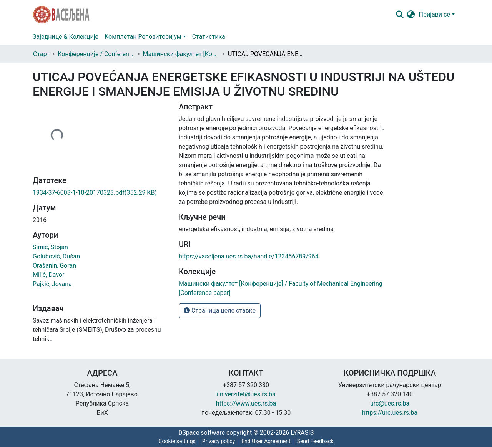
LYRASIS (302, 432)
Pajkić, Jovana (52, 284)
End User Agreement (265, 441)
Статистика (208, 36)
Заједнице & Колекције (65, 36)
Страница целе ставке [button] (220, 310)
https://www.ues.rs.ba (246, 403)
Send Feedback (315, 441)
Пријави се (434, 14)
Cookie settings (177, 441)
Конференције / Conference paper (96, 54)
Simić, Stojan (50, 247)
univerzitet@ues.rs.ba (246, 394)
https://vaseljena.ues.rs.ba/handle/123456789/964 (249, 256)
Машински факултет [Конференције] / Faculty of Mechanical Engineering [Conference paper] (181, 54)
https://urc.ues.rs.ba (389, 412)
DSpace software (201, 432)
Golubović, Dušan (56, 256)
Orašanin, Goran (54, 265)
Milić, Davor (48, 274)
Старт (41, 54)
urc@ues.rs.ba (389, 403)
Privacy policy (218, 441)
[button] (411, 14)
